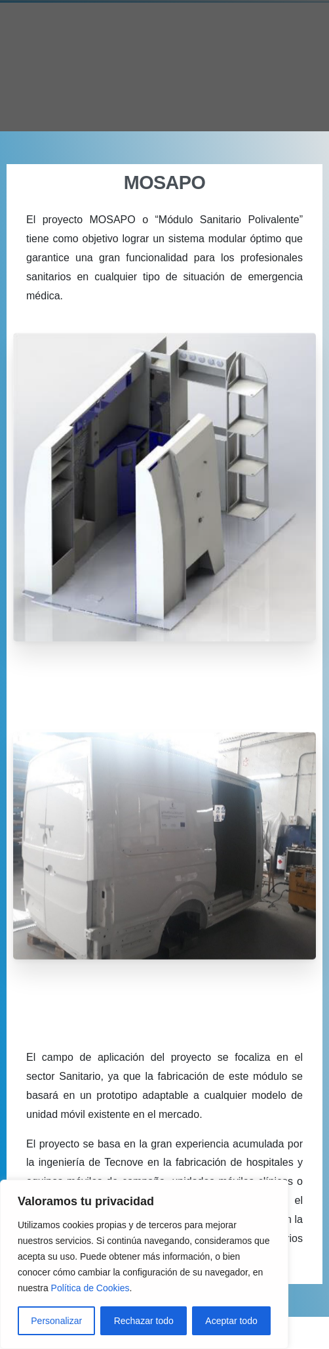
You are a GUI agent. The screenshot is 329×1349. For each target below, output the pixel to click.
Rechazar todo (144, 1321)
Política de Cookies (90, 1288)
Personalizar (56, 1321)
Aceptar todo (231, 1321)
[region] (144, 1264)
